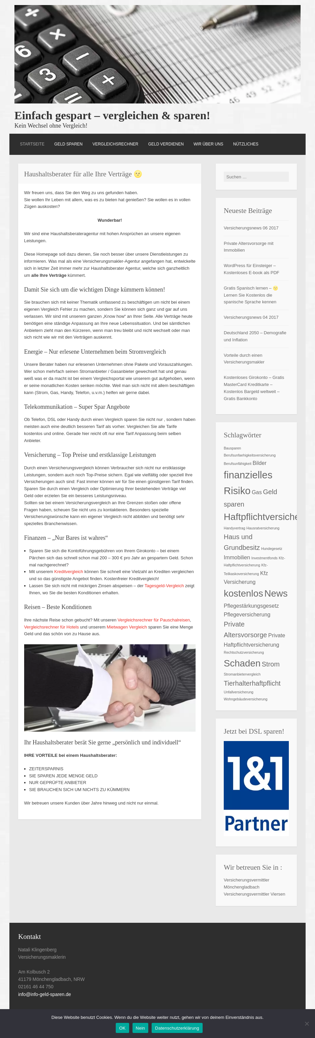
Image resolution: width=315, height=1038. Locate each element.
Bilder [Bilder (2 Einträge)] (260, 463)
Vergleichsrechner (116, 144)
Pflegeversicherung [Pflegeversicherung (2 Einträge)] (247, 614)
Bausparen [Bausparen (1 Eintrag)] (232, 448)
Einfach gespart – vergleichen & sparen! (112, 115)
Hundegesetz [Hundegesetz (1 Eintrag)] (271, 549)
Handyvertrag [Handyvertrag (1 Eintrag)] (234, 528)
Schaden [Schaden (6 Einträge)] (242, 663)
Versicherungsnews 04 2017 (251, 317)
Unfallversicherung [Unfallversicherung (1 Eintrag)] (238, 692)
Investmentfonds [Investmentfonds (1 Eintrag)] (264, 558)
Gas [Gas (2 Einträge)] (257, 492)
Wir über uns (208, 144)
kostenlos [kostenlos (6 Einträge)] (243, 593)
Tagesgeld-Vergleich (164, 585)
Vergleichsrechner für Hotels (51, 627)
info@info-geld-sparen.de (44, 994)
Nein (140, 1028)
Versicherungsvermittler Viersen (254, 894)
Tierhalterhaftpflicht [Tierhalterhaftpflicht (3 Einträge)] (252, 683)
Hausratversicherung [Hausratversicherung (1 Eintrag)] (263, 528)
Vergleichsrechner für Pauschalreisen (154, 619)
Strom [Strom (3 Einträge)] (270, 664)
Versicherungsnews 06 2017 (251, 227)
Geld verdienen (166, 144)
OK (122, 1028)
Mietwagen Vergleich (127, 627)
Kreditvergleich (68, 571)
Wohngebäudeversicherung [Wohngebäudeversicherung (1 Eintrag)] (245, 699)
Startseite (32, 144)
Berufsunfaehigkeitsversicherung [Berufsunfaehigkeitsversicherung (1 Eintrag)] (250, 455)
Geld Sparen (68, 144)
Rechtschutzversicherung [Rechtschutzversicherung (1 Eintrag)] (244, 652)
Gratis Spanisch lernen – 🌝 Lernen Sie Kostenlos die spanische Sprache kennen (251, 295)
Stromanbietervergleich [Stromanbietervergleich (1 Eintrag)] (242, 674)
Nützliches (245, 144)
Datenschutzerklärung (177, 1028)
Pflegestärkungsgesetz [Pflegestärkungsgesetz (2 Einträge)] (251, 606)
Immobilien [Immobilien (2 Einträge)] (237, 557)
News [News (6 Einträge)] (275, 593)
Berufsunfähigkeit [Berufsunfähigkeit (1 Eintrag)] (237, 464)
